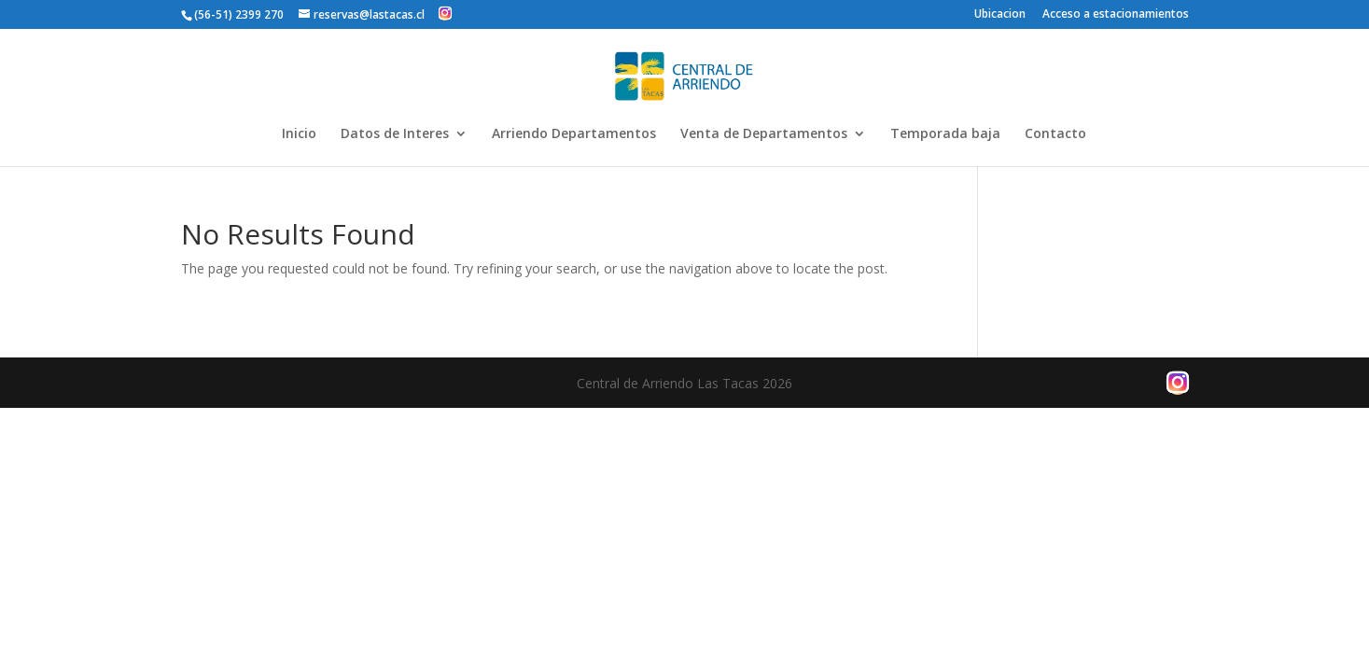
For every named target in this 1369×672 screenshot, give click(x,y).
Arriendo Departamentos (574, 134)
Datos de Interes (395, 134)
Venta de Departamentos (763, 134)
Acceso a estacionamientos (1115, 14)
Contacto (1055, 134)
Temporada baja (945, 134)
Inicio (299, 134)
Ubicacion (1000, 14)
